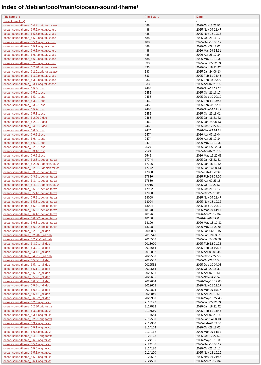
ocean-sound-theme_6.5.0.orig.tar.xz (27, 348)
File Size (150, 16)
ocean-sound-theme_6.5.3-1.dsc (24, 88)
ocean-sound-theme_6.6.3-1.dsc (24, 130)
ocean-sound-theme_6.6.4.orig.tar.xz (27, 361)
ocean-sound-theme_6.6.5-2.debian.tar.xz (30, 226)
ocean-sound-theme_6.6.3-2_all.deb (26, 273)
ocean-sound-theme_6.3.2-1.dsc (24, 105)
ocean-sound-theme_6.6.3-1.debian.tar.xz (30, 210)
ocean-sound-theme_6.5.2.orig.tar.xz (27, 356)
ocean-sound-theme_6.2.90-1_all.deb (27, 235)
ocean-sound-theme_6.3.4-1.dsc (24, 151)
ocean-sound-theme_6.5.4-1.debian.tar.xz (30, 205)
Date (199, 16)
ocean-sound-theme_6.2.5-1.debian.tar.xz (30, 159)
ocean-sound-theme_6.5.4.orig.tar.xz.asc (29, 42)
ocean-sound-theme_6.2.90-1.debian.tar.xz (31, 163)
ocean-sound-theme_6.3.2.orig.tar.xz (27, 323)
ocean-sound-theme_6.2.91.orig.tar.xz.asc (30, 71)
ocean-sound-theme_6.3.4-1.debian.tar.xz (30, 180)
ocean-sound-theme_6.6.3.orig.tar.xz (27, 331)
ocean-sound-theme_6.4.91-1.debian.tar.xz (31, 184)
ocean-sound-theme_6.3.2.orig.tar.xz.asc (29, 79)
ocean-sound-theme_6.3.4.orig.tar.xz (27, 315)
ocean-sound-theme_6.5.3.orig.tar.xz (27, 352)
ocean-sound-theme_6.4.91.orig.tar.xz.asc (30, 25)
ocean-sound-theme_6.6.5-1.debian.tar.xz (30, 222)
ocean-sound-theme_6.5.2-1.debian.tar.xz (30, 197)
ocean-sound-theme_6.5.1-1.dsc (24, 113)
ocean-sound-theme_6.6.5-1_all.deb (26, 281)
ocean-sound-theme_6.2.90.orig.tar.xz (27, 306)
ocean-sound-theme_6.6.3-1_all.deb (26, 289)
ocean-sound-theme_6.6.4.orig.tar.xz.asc (29, 54)
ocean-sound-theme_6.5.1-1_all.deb (26, 268)
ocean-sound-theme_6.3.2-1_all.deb (26, 247)
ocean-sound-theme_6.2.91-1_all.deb (27, 239)
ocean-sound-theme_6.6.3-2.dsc (24, 134)
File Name (10, 16)
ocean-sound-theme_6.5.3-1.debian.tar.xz (30, 201)
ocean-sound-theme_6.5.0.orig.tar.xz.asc (29, 37)
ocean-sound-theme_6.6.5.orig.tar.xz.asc (29, 58)
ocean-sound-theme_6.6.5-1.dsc (24, 142)
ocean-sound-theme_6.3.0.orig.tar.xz (27, 310)
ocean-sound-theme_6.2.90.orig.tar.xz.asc (30, 67)
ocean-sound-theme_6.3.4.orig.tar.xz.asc (29, 84)
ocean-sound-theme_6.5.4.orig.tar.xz (27, 344)
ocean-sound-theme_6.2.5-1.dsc (24, 147)
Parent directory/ (14, 21)
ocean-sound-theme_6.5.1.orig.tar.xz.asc (29, 46)
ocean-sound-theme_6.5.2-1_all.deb (26, 277)
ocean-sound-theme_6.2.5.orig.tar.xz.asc (29, 63)
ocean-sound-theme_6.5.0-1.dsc (24, 92)
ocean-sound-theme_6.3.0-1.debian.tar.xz (30, 172)
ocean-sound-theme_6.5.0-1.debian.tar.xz (30, 189)
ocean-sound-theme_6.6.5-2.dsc (24, 155)
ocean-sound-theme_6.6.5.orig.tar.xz (27, 340)
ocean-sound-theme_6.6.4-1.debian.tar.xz (30, 214)
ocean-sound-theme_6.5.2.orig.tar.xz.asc (29, 29)
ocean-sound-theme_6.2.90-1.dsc (25, 117)
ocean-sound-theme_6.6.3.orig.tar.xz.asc (29, 50)
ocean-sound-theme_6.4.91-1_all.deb (27, 256)
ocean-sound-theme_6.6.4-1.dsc (24, 138)
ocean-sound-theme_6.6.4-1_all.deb (26, 294)
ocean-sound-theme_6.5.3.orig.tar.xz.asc (29, 33)
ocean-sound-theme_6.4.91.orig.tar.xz (27, 335)
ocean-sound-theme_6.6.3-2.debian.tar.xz (30, 218)
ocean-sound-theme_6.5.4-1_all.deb (26, 264)
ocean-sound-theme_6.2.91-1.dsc (25, 121)
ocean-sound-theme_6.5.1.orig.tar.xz (27, 327)
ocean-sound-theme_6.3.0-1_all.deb (26, 243)
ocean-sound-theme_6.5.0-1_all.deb (26, 260)
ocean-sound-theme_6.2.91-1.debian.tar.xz (31, 168)
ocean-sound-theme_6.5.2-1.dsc (24, 109)
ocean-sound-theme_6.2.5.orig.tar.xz (27, 302)
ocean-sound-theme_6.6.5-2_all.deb (26, 298)
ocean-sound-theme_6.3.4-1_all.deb (26, 252)
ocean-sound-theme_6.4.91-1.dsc (25, 126)
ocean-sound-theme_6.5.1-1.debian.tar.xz (30, 193)
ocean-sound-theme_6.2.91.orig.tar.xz (27, 319)
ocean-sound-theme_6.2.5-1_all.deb (26, 231)
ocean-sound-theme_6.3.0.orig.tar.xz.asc (29, 75)
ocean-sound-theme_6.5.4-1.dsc (24, 96)
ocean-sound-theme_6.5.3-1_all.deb (26, 285)
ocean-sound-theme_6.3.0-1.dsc (24, 100)
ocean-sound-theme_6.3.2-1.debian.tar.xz (30, 176)
